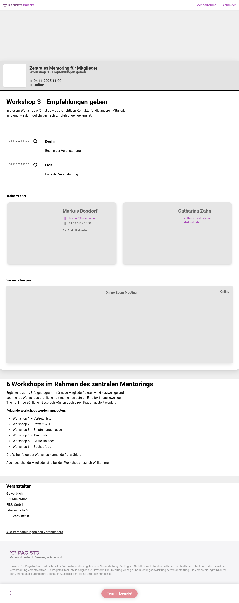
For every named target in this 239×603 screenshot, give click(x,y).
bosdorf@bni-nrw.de (79, 218)
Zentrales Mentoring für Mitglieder (63, 68)
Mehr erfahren (206, 5)
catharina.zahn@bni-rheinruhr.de (194, 220)
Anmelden (229, 5)
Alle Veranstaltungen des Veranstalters (34, 532)
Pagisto (26, 553)
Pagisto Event (18, 5)
